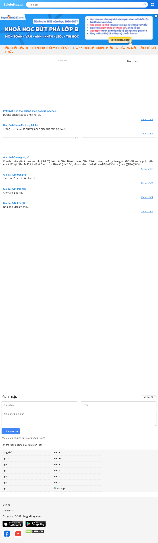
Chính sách (8, 510)
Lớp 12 (58, 452)
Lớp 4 (57, 476)
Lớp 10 (58, 458)
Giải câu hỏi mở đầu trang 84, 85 (20, 125)
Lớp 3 (5, 482)
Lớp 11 (5, 458)
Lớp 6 (57, 470)
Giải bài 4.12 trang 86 (14, 203)
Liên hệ (6, 504)
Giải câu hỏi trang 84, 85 (16, 157)
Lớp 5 (5, 476)
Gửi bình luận (11, 431)
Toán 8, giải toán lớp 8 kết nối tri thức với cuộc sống (37, 48)
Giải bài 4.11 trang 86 (14, 188)
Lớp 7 (5, 470)
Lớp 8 (57, 464)
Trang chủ (7, 452)
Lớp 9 (5, 464)
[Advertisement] (79, 85)
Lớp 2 (57, 482)
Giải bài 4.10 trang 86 (14, 174)
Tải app (59, 488)
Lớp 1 (5, 488)
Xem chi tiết (147, 119)
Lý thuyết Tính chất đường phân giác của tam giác (29, 110)
